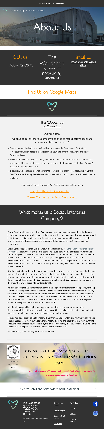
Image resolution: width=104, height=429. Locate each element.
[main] (52, 26)
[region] (52, 3)
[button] (94, 389)
